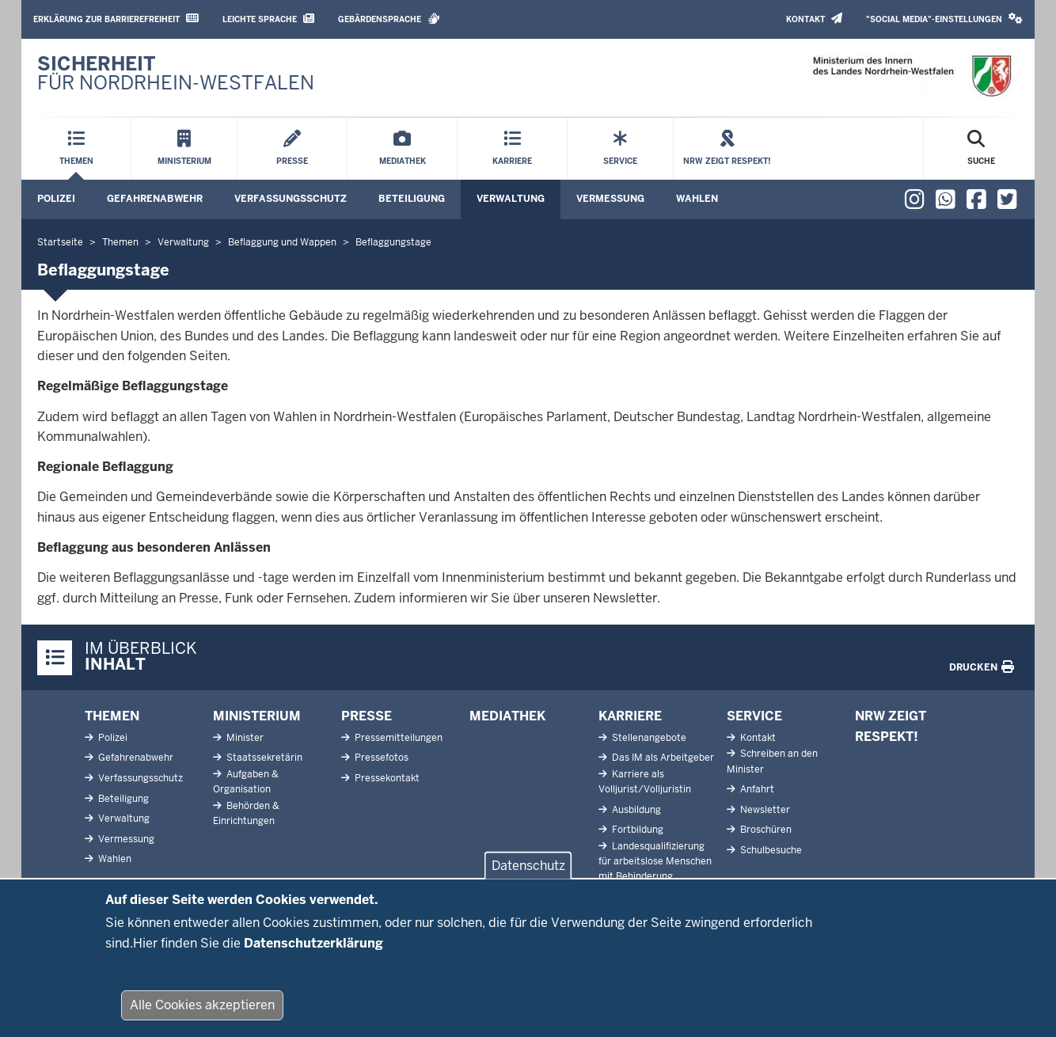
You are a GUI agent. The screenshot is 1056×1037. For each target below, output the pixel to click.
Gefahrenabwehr (155, 198)
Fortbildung (636, 829)
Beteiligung (411, 198)
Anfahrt (756, 789)
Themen (112, 716)
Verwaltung (511, 198)
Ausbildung (635, 809)
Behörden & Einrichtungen (246, 813)
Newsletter (764, 809)
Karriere (630, 716)
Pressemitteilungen (397, 737)
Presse (366, 716)
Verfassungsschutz (290, 198)
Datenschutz (528, 877)
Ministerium (257, 716)
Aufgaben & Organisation (246, 782)
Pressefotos (380, 757)
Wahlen (697, 198)
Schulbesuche (770, 850)
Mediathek (507, 716)
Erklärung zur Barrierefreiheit (116, 19)
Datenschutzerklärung (313, 955)
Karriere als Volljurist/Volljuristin (644, 782)
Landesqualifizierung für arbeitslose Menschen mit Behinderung (655, 861)
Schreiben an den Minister (772, 761)
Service (754, 716)
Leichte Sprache (268, 19)
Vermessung (610, 198)
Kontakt (814, 19)
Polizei (56, 198)
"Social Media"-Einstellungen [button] (944, 19)
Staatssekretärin (263, 757)
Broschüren (765, 829)
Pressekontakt (386, 778)
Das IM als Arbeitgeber (662, 757)
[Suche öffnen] (981, 149)
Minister (244, 737)
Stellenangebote (648, 737)
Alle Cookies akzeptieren (202, 1017)
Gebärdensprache (389, 19)
